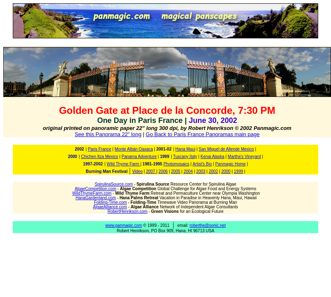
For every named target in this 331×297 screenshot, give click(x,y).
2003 (200, 171)
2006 (163, 171)
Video (137, 171)
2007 (151, 171)
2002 (213, 171)
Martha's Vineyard (244, 156)
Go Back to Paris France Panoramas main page (203, 134)
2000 (225, 171)
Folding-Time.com (110, 202)
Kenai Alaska (213, 156)
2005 (175, 171)
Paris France (99, 149)
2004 (188, 171)
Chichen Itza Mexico (99, 156)
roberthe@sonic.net (207, 225)
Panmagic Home (230, 164)
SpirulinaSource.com (114, 184)
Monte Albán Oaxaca (134, 149)
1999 (238, 171)
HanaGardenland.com (96, 198)
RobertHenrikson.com (127, 211)
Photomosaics (176, 164)
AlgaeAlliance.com (110, 207)
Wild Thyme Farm (123, 164)
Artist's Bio (202, 164)
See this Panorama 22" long (108, 134)
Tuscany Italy (185, 156)
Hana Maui (185, 149)
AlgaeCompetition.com (95, 188)
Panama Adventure (138, 156)
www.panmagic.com (123, 225)
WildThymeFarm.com (91, 193)
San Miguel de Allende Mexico (226, 149)
